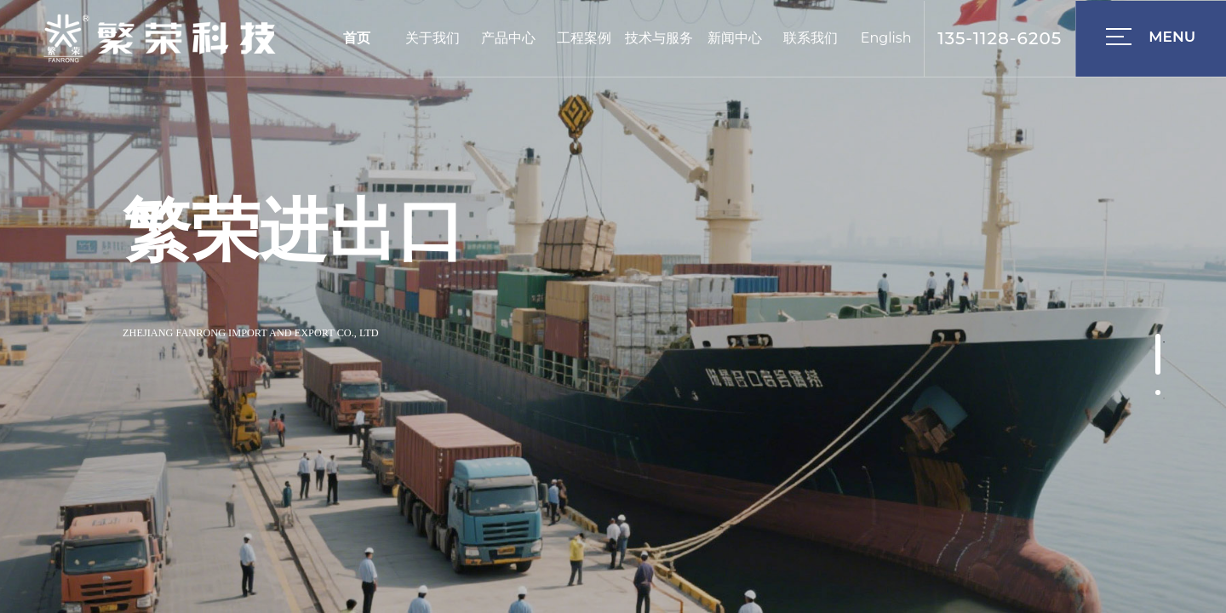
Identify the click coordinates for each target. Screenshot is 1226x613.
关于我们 (432, 38)
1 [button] (1163, 342)
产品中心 (508, 38)
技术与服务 (659, 38)
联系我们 (810, 38)
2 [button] (1163, 398)
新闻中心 (735, 38)
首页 (356, 38)
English (886, 38)
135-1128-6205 (999, 38)
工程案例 (584, 38)
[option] (613, 306)
